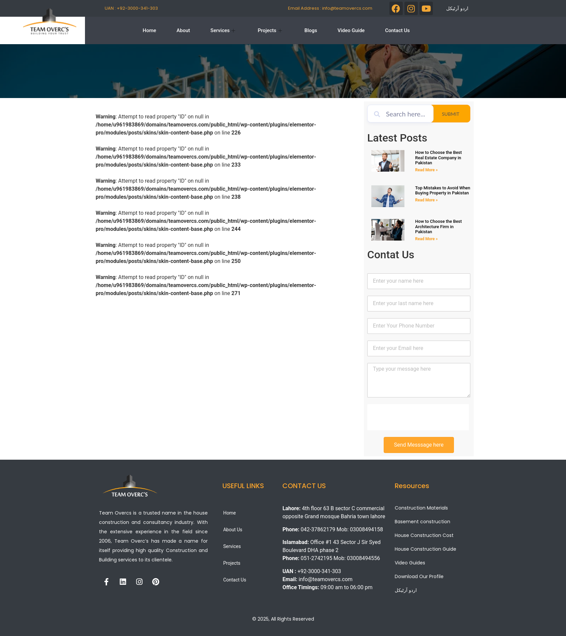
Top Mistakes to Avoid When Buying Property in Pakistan (442, 190)
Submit (456, 114)
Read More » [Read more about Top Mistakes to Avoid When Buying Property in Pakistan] (426, 200)
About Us (232, 529)
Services (222, 30)
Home (149, 30)
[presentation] (418, 417)
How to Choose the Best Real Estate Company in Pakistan (438, 157)
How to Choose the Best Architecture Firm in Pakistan (438, 226)
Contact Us (397, 30)
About (183, 30)
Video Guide (351, 30)
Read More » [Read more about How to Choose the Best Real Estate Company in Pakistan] (426, 170)
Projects (270, 30)
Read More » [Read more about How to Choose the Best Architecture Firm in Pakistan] (426, 239)
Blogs (310, 30)
